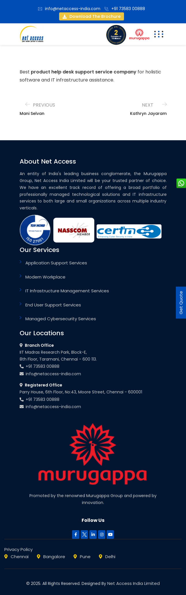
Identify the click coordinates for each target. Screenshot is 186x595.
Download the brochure (92, 16)
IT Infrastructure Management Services (67, 291)
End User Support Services (53, 305)
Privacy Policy (18, 549)
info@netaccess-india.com (72, 9)
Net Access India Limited (133, 583)
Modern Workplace (45, 277)
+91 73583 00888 (128, 9)
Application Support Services (56, 263)
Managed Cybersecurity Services (60, 319)
